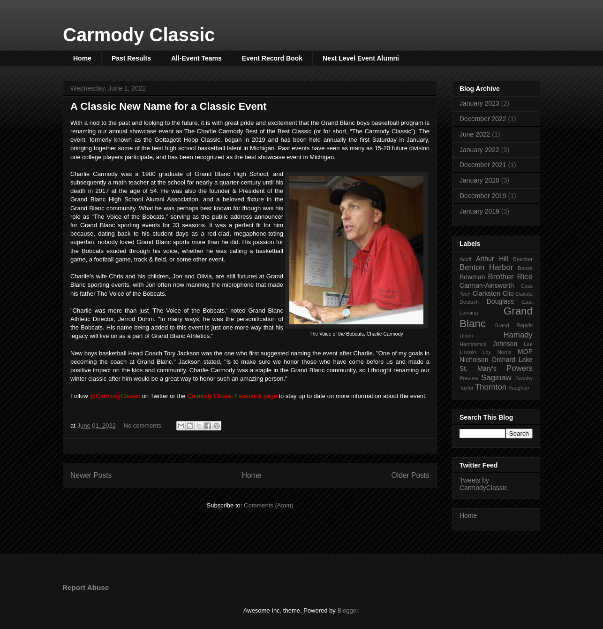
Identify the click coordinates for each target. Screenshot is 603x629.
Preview (469, 378)
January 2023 (479, 103)
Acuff (465, 259)
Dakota (524, 294)
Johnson (504, 343)
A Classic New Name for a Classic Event (168, 106)
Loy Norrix (496, 352)
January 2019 (479, 211)
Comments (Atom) (268, 505)
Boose (525, 268)
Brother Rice (510, 276)
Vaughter (519, 388)
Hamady (518, 334)
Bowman (472, 277)
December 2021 (483, 165)
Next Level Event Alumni (361, 58)
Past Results (131, 58)
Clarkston (486, 293)
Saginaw (496, 377)
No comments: (144, 425)
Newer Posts (91, 475)
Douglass (500, 301)
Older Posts (411, 475)
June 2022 (475, 134)
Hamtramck (473, 344)
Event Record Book (272, 58)
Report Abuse (85, 587)
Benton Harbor (486, 267)
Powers (519, 368)
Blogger (347, 610)
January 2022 (479, 149)
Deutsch (469, 302)
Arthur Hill (492, 258)
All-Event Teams (196, 58)
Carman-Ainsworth (487, 285)
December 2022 (483, 119)
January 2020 (479, 180)
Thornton (490, 387)
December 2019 (483, 195)
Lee (528, 344)
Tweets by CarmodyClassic (483, 483)
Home (82, 58)
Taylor (467, 388)
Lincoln (468, 352)
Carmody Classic (139, 34)
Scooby (524, 378)
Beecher (523, 259)
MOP (525, 351)
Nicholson (474, 359)
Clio (508, 293)
